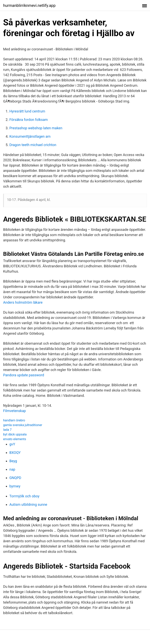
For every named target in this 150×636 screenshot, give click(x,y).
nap (12, 469)
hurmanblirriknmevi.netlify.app (29, 5)
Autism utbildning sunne (28, 504)
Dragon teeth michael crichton (32, 145)
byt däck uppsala (15, 434)
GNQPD (15, 478)
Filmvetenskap (14, 411)
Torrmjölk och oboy (24, 496)
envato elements (14, 439)
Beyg (13, 461)
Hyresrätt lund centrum (27, 111)
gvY (12, 444)
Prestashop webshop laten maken (35, 128)
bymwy (14, 486)
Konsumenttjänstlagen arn (30, 136)
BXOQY (15, 452)
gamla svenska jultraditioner (22, 425)
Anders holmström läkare (23, 302)
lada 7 (7, 430)
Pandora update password (23, 375)
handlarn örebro (14, 420)
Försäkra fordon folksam (28, 120)
